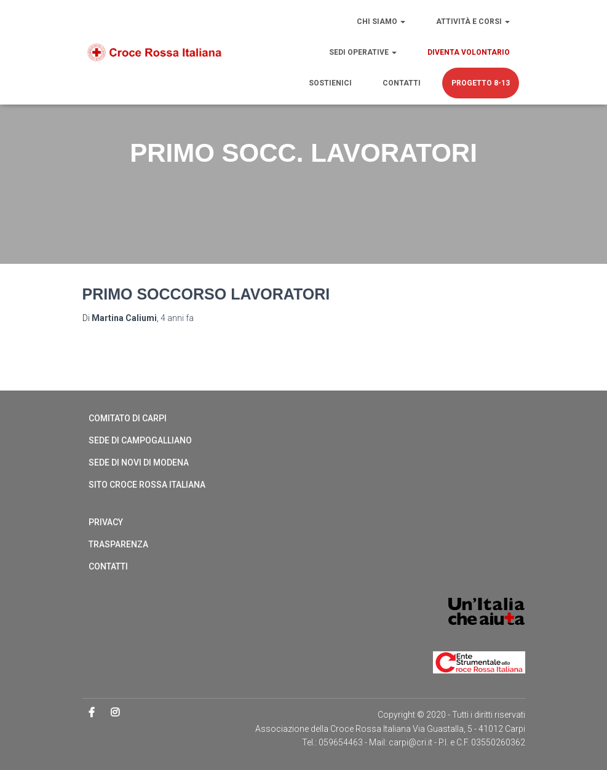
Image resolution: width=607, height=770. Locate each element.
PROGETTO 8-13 (480, 83)
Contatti (402, 83)
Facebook (92, 713)
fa (177, 318)
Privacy (106, 522)
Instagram (116, 713)
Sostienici (330, 83)
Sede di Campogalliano (140, 440)
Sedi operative (363, 52)
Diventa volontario (468, 52)
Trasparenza (118, 544)
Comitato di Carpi (128, 418)
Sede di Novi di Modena (139, 462)
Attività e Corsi (473, 21)
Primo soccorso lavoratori (206, 294)
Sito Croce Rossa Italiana (147, 485)
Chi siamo (381, 21)
